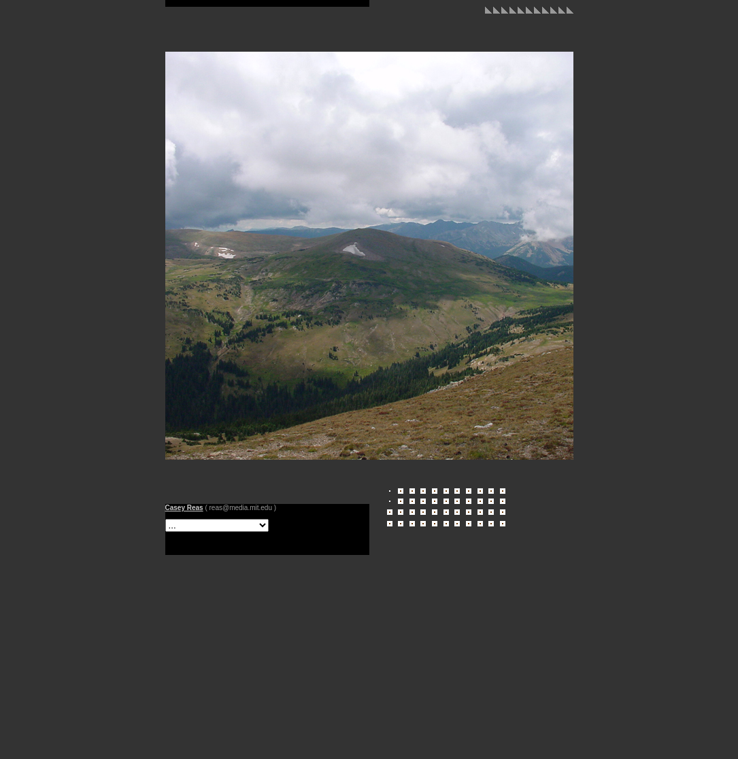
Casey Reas (184, 507)
